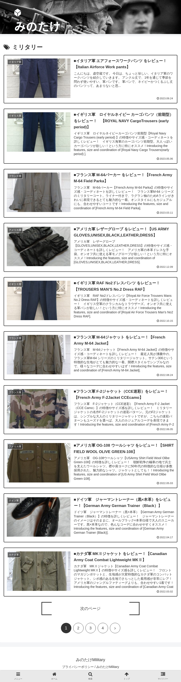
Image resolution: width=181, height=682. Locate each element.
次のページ (90, 609)
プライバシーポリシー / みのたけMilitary (90, 667)
